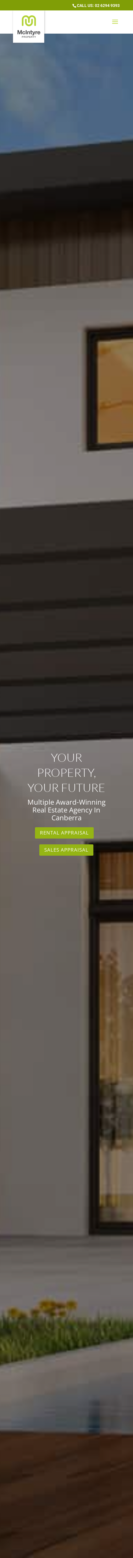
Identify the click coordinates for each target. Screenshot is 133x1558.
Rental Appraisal (64, 832)
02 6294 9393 (107, 5)
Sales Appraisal (66, 849)
